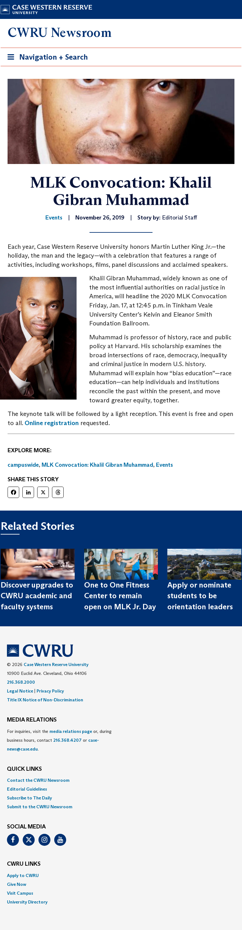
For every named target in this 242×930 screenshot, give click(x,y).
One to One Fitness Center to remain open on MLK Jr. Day (120, 595)
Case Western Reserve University (56, 664)
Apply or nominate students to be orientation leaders (200, 595)
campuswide (23, 464)
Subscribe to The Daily (29, 798)
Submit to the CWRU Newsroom (39, 807)
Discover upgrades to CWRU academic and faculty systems (37, 595)
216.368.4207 (67, 740)
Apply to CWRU (23, 875)
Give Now (16, 884)
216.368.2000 (21, 682)
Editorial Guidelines (27, 789)
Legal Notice (20, 691)
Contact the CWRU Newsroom (38, 780)
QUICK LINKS (24, 769)
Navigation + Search (45, 58)
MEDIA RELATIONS (32, 720)
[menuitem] (121, 780)
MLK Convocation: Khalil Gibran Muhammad (97, 464)
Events (164, 464)
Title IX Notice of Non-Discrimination (45, 700)
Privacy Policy (50, 691)
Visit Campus (20, 893)
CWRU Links (24, 864)
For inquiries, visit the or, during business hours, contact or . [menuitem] (59, 740)
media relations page (70, 731)
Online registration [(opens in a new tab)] (52, 423)
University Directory (27, 902)
